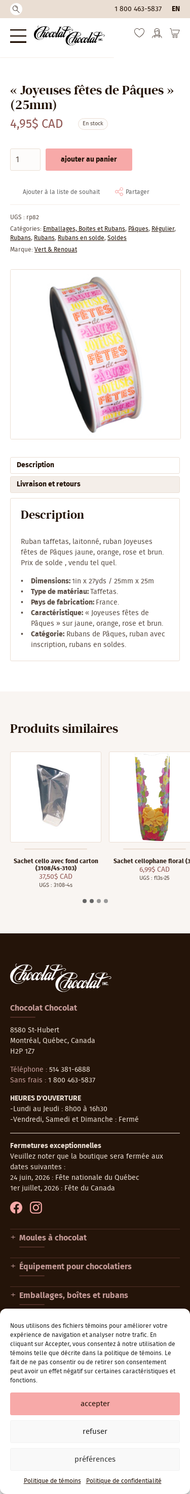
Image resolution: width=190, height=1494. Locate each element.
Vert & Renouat (55, 249)
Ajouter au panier (89, 159)
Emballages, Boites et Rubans (84, 229)
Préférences (95, 1459)
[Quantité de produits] (25, 159)
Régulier (162, 229)
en (176, 9)
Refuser (95, 1431)
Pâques (138, 229)
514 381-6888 (69, 1069)
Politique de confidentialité (124, 1481)
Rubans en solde (81, 238)
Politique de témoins (52, 1481)
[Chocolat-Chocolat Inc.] (69, 35)
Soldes (117, 238)
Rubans (20, 238)
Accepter (95, 1404)
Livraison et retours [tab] (49, 484)
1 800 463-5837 (138, 9)
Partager (137, 192)
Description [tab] (35, 465)
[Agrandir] (95, 354)
